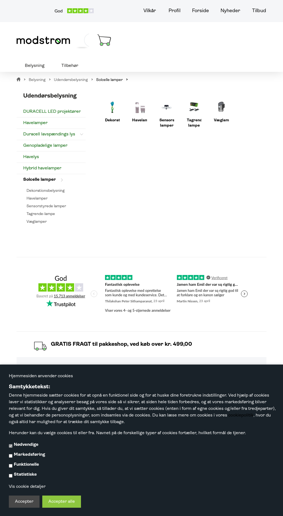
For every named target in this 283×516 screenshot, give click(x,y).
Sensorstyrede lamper (46, 206)
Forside (200, 11)
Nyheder (230, 11)
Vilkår (149, 11)
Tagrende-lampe (41, 214)
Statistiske (25, 474)
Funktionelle (26, 464)
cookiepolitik (240, 415)
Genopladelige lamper (45, 145)
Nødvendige (26, 444)
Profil (174, 11)
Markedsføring (29, 454)
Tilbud (259, 11)
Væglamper (37, 222)
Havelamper (35, 123)
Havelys (31, 157)
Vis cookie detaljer (27, 486)
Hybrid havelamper (42, 168)
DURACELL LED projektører (52, 111)
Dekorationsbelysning (46, 191)
